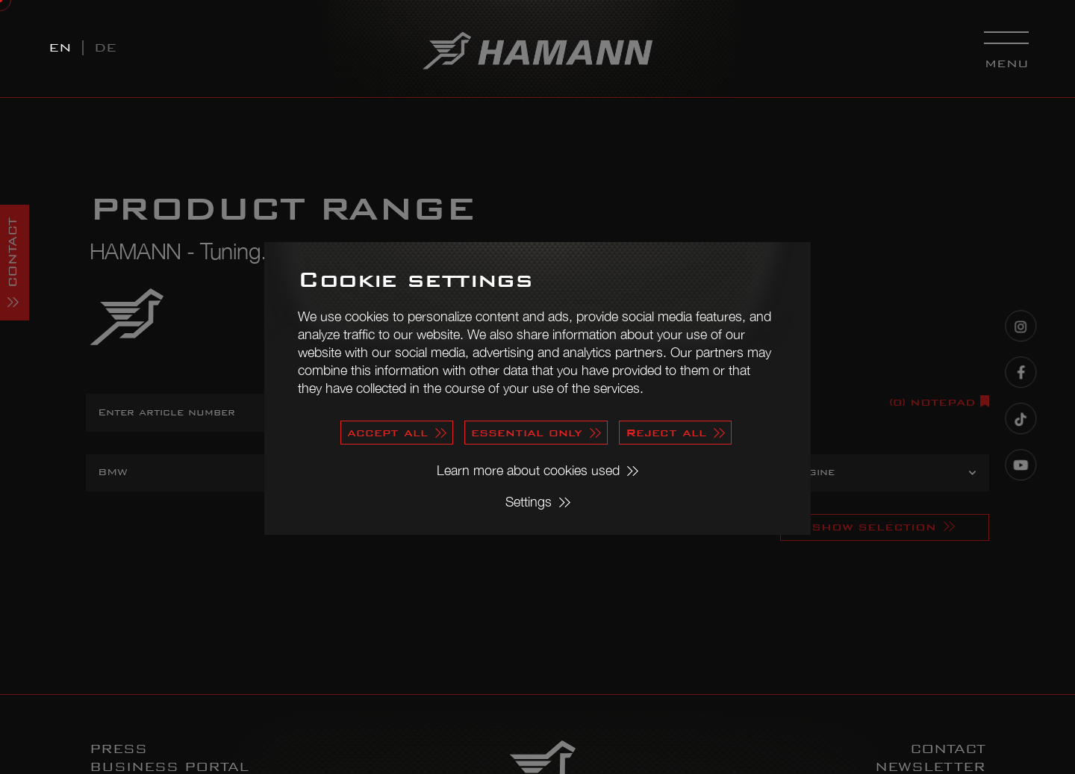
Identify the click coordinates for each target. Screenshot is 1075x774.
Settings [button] (528, 502)
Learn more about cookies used (528, 470)
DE (105, 47)
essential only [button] (526, 432)
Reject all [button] (666, 432)
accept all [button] (387, 432)
